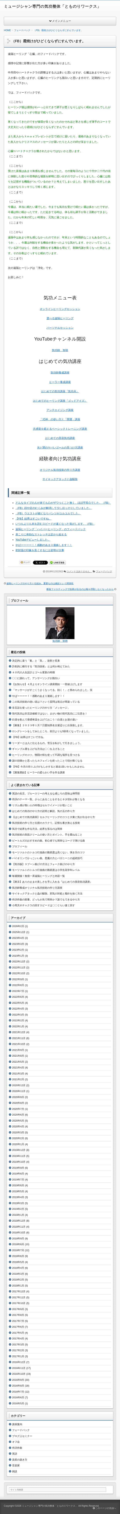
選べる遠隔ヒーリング (60, 318)
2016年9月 (18, 1379)
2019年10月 (18, 1161)
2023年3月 (18, 944)
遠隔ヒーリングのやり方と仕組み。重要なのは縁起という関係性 (40, 583)
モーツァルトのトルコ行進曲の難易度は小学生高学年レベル (46, 870)
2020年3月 (18, 1132)
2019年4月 (18, 1197)
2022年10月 (18, 973)
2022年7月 (18, 991)
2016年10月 (18, 1373)
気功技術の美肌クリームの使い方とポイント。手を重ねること (47, 834)
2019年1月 (18, 1214)
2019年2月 (18, 1208)
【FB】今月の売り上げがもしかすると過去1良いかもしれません (48, 766)
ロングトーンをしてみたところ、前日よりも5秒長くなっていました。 (51, 731)
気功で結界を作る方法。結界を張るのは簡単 (37, 828)
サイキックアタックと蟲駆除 (60, 479)
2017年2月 (18, 1350)
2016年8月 (18, 1385)
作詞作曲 (17, 1447)
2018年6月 (18, 1256)
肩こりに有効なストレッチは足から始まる (41, 534)
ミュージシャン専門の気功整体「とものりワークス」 (52, 6)
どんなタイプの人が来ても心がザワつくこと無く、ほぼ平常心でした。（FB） (63, 502)
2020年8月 (18, 1102)
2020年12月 (18, 1085)
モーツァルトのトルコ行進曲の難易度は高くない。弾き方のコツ (48, 852)
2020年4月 (18, 1126)
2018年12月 (18, 1220)
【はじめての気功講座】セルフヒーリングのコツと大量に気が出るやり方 (53, 817)
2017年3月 (18, 1344)
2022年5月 (18, 1002)
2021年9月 (18, 1050)
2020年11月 (18, 1091)
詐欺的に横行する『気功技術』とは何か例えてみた (41, 666)
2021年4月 (18, 1067)
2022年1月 (18, 1026)
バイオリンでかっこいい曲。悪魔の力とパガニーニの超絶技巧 (47, 858)
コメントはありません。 (79, 571)
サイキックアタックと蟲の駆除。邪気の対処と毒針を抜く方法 (47, 893)
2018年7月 (18, 1250)
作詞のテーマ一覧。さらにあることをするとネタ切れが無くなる (48, 799)
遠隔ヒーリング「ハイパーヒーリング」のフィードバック (50, 529)
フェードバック (104, 571)
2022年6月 (18, 996)
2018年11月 (18, 1226)
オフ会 (16, 1441)
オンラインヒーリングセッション (60, 309)
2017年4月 (18, 1338)
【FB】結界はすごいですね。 (33, 518)
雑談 (14, 1471)
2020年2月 (18, 1138)
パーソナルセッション (60, 327)
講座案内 (17, 1424)
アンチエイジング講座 (60, 410)
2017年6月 (18, 1326)
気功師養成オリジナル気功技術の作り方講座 (37, 887)
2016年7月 (18, 1391)
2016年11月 (18, 1368)
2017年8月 (18, 1315)
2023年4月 (18, 938)
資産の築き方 (19, 1459)
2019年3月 (18, 1203)
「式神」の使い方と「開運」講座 (60, 419)
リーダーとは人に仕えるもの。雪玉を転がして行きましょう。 (47, 743)
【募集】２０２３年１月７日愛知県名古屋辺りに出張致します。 (48, 725)
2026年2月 (18, 926)
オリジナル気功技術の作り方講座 (60, 469)
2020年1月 (18, 1144)
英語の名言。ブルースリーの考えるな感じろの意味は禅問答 (46, 793)
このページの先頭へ (104, 1508)
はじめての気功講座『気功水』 (60, 391)
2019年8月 (18, 1173)
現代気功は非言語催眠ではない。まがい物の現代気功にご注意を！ (49, 713)
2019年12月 (18, 1150)
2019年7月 (18, 1179)
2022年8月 (18, 985)
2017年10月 (18, 1303)
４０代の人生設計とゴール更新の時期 (33, 672)
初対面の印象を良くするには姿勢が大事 (39, 550)
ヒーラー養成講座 (60, 382)
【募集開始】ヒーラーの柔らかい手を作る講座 (38, 772)
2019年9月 (18, 1167)
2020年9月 (18, 1097)
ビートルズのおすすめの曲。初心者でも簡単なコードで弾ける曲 (48, 840)
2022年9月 (18, 979)
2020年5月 (18, 1120)
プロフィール (19, 846)
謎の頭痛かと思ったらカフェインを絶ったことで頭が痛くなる (47, 760)
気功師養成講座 (60, 372)
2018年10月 (18, 1232)
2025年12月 (18, 932)
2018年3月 (18, 1273)
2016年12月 (18, 1362)
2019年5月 (18, 1191)
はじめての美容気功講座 (60, 438)
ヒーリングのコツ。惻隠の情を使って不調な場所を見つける (46, 754)
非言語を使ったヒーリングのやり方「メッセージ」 (41, 707)
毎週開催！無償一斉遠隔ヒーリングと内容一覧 (38, 876)
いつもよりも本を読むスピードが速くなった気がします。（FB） (55, 523)
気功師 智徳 (60, 350)
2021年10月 (18, 1044)
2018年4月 (18, 1267)
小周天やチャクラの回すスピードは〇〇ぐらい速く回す (43, 905)
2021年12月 (18, 1032)
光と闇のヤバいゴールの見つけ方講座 (60, 447)
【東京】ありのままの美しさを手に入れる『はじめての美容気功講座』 (52, 881)
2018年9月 (18, 1238)
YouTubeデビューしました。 (32, 539)
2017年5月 (18, 1332)
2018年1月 (18, 1285)
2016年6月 (18, 1397)
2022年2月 (18, 1020)
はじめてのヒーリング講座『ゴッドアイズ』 (60, 400)
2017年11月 (18, 1297)
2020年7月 (18, 1108)
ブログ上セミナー (22, 1436)
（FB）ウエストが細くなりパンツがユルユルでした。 (48, 513)
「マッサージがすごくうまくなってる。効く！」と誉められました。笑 (52, 690)
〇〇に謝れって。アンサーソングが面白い (36, 678)
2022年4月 (18, 1008)
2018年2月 (18, 1279)
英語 (14, 1453)
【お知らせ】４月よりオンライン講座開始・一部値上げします (47, 684)
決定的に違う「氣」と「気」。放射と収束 (36, 660)
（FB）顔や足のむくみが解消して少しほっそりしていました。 (53, 507)
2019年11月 (18, 1156)
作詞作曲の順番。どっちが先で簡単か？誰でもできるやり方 (46, 899)
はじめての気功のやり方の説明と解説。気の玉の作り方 (43, 811)
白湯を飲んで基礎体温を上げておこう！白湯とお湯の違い (44, 719)
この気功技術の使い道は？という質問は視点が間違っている (46, 701)
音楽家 (16, 1465)
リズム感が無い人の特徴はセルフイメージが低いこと (42, 805)
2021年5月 (18, 1061)
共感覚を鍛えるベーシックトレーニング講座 (60, 428)
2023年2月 (18, 949)
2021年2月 (18, 1079)
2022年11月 (18, 967)
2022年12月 (18, 961)
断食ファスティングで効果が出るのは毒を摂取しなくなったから (80, 589)
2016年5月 (18, 1403)
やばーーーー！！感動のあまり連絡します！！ (43, 545)
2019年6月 (18, 1185)
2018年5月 (18, 1262)
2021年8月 (18, 1055)
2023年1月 (18, 955)
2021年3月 (18, 1073)
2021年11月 (18, 1038)
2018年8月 (18, 1244)
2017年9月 (18, 1309)
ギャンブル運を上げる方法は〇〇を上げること (38, 748)
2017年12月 (18, 1291)
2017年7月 (18, 1321)
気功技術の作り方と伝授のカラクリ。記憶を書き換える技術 (46, 822)
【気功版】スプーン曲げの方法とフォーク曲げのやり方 (43, 864)
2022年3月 (18, 1014)
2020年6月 (18, 1114)
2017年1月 (18, 1356)
